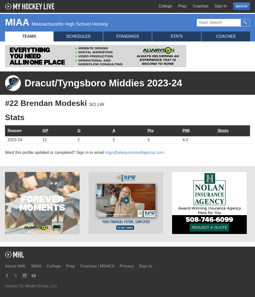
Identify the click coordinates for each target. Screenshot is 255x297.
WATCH (241, 6)
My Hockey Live (31, 6)
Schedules (78, 36)
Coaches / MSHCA (97, 266)
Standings (127, 36)
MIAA (36, 266)
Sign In (220, 6)
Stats (177, 36)
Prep (182, 6)
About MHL (15, 266)
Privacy (127, 266)
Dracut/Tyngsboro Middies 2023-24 (103, 83)
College (165, 6)
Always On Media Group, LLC (31, 286)
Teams (29, 36)
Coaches (200, 6)
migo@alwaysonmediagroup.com (135, 152)
